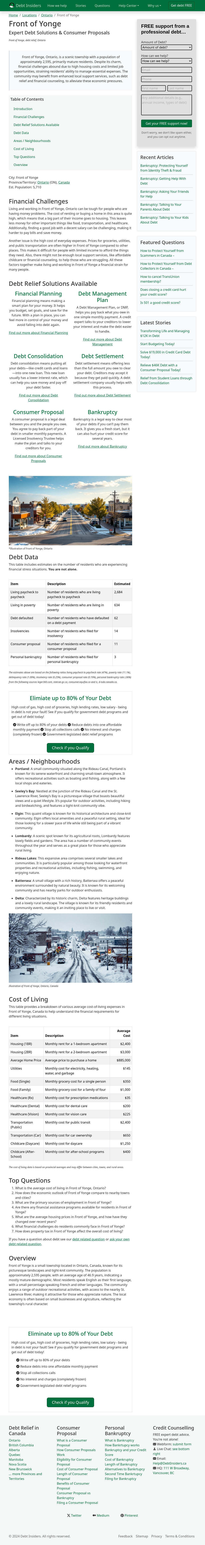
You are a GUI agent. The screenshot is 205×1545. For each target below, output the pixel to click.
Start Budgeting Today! (157, 344)
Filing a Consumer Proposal (77, 1502)
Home (13, 15)
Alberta (14, 1450)
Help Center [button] (128, 5)
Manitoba (16, 1459)
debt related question (88, 1239)
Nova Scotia (17, 1464)
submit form (182, 1444)
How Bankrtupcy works (122, 1445)
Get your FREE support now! (167, 123)
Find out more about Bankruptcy (102, 446)
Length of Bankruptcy (121, 1464)
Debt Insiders (25, 5)
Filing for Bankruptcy (120, 1478)
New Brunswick (20, 1469)
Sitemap (142, 1536)
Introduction (23, 109)
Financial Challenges (29, 117)
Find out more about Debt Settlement (102, 395)
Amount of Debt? (154, 42)
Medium (102, 1515)
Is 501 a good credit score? (160, 302)
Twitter (76, 1515)
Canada (64, 182)
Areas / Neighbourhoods (32, 141)
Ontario (47, 15)
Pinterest (131, 1515)
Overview (21, 165)
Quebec (14, 1455)
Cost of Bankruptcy (119, 1459)
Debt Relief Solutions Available (36, 125)
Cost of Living (24, 149)
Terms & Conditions (180, 1536)
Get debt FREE (181, 5)
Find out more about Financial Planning (38, 333)
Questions (102, 5)
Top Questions (24, 157)
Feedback (125, 1536)
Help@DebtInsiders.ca (169, 1463)
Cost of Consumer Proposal (77, 1469)
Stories (80, 5)
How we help (57, 5)
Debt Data (21, 133)
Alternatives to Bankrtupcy (125, 1469)
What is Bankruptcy (119, 1440)
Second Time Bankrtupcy (123, 1474)
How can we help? (154, 56)
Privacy (156, 1536)
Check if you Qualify (70, 747)
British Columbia (21, 1445)
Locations (29, 15)
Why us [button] (153, 5)
